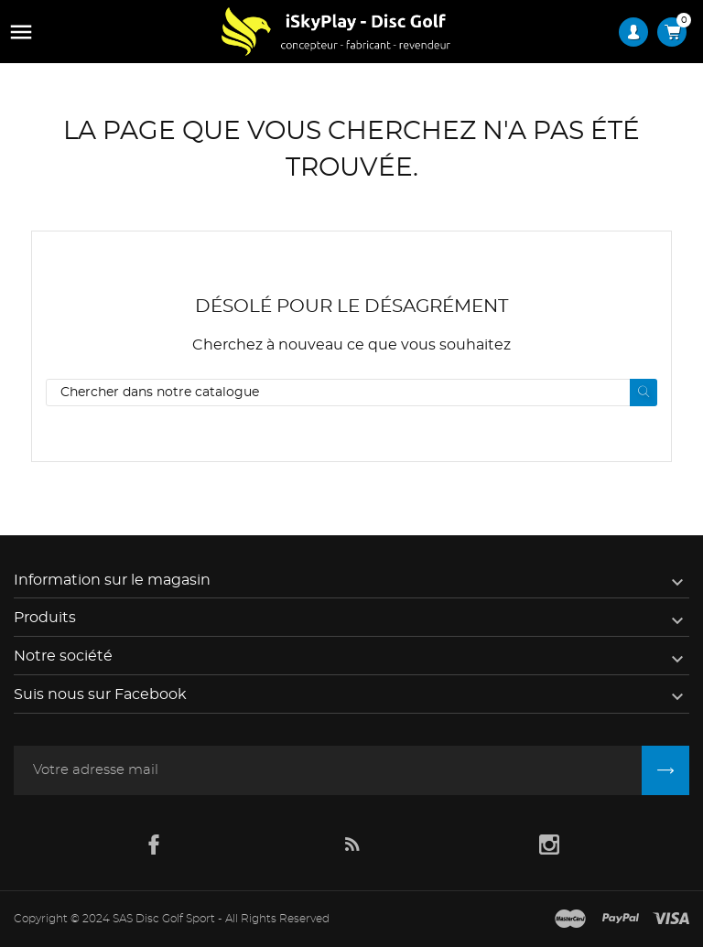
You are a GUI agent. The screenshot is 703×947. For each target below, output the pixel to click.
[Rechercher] (351, 392)
